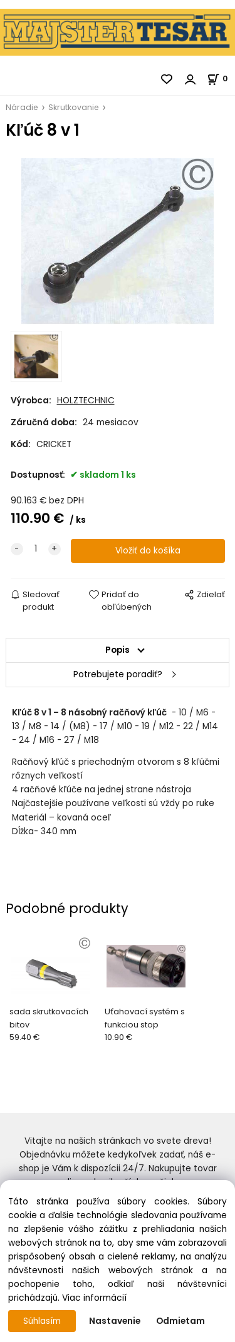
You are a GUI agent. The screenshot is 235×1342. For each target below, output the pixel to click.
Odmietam (180, 1321)
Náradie (22, 107)
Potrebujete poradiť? (117, 674)
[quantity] (35, 549)
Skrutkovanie (73, 107)
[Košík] (221, 78)
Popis (117, 650)
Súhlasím (42, 1321)
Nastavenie (114, 1321)
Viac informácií (94, 1298)
